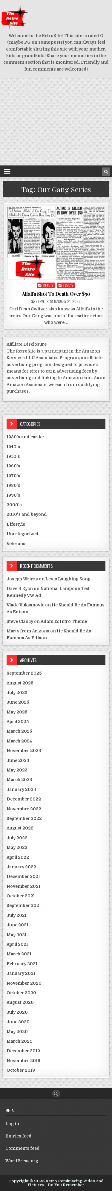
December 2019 (23, 1050)
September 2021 (24, 905)
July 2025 (17, 692)
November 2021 (23, 886)
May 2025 (17, 712)
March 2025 (19, 731)
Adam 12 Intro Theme (64, 621)
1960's (13, 465)
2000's (14, 504)
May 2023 (17, 770)
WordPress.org (21, 1160)
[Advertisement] (56, 121)
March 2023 (19, 779)
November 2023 (24, 750)
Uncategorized (23, 533)
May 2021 (17, 934)
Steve (40, 301)
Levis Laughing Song (67, 579)
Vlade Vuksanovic (25, 605)
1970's (13, 475)
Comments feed (22, 1148)
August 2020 (20, 1002)
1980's (13, 485)
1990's (13, 495)
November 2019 (23, 1060)
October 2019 (21, 1070)
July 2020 (17, 1012)
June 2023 (18, 760)
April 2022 (18, 857)
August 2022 (20, 828)
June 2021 (17, 924)
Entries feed (18, 1136)
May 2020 (17, 1031)
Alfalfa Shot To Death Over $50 (56, 293)
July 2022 (17, 837)
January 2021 (21, 973)
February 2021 (22, 963)
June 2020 (18, 1021)
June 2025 (18, 702)
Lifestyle (16, 524)
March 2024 (19, 741)
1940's (48, 285)
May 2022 (17, 847)
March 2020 (20, 1041)
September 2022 (24, 818)
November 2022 (24, 808)
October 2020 (21, 992)
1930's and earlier (26, 436)
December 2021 (23, 876)
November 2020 (24, 983)
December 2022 (24, 799)
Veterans (16, 543)
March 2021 (19, 953)
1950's (68, 285)
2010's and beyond (27, 514)
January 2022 (21, 866)
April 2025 (18, 721)
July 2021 (17, 915)
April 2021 (17, 944)
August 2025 (20, 683)
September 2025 (24, 673)
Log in (12, 1123)
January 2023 (21, 789)
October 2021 (21, 895)
